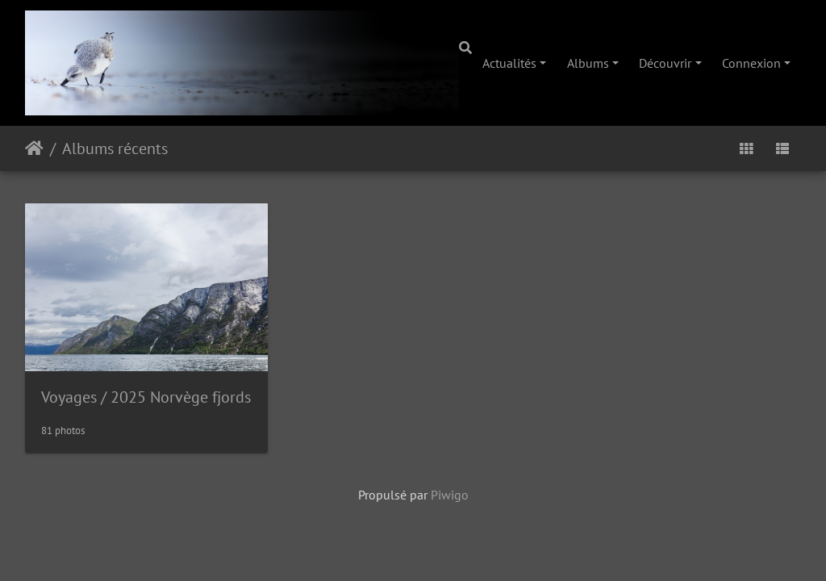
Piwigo (450, 495)
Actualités (509, 63)
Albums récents (115, 148)
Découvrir (665, 63)
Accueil (34, 148)
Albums (588, 63)
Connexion (751, 63)
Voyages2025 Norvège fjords (146, 397)
